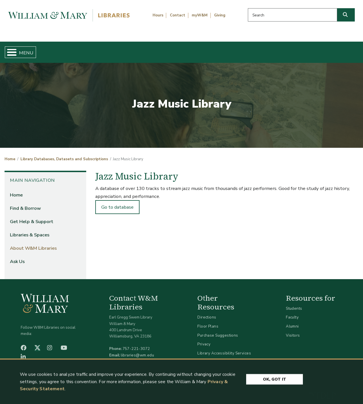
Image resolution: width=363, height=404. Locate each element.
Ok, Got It (274, 396)
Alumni (292, 321)
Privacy (203, 339)
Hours (158, 15)
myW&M (200, 15)
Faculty (292, 312)
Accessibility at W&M (216, 357)
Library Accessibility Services (224, 348)
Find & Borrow (75, 50)
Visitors (293, 330)
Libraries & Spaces (206, 50)
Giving (219, 15)
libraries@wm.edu (137, 350)
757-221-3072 (136, 344)
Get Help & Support (138, 50)
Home (27, 50)
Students (294, 303)
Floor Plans (207, 321)
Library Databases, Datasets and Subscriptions (64, 154)
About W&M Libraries (277, 50)
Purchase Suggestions (217, 330)
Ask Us (334, 50)
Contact (177, 15)
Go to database (117, 202)
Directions (206, 312)
